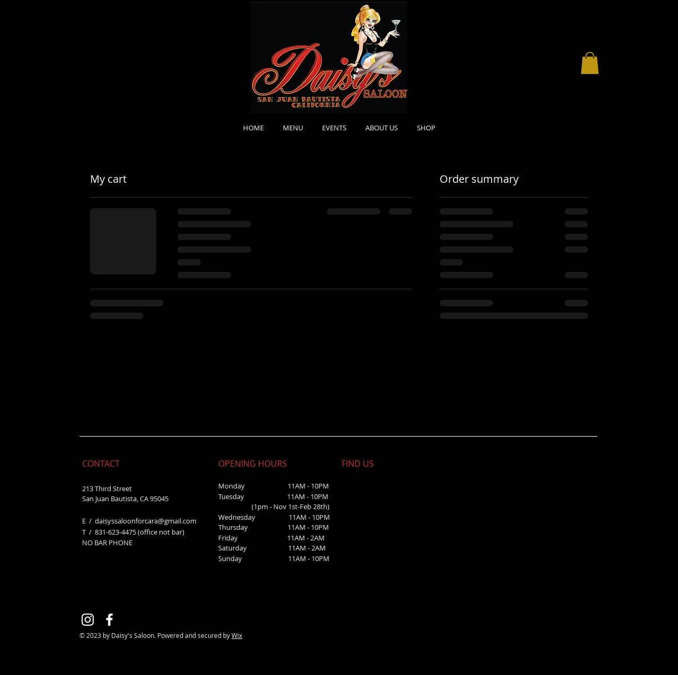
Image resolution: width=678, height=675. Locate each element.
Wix (236, 635)
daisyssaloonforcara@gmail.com (146, 521)
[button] (590, 63)
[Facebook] (109, 619)
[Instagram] (87, 619)
